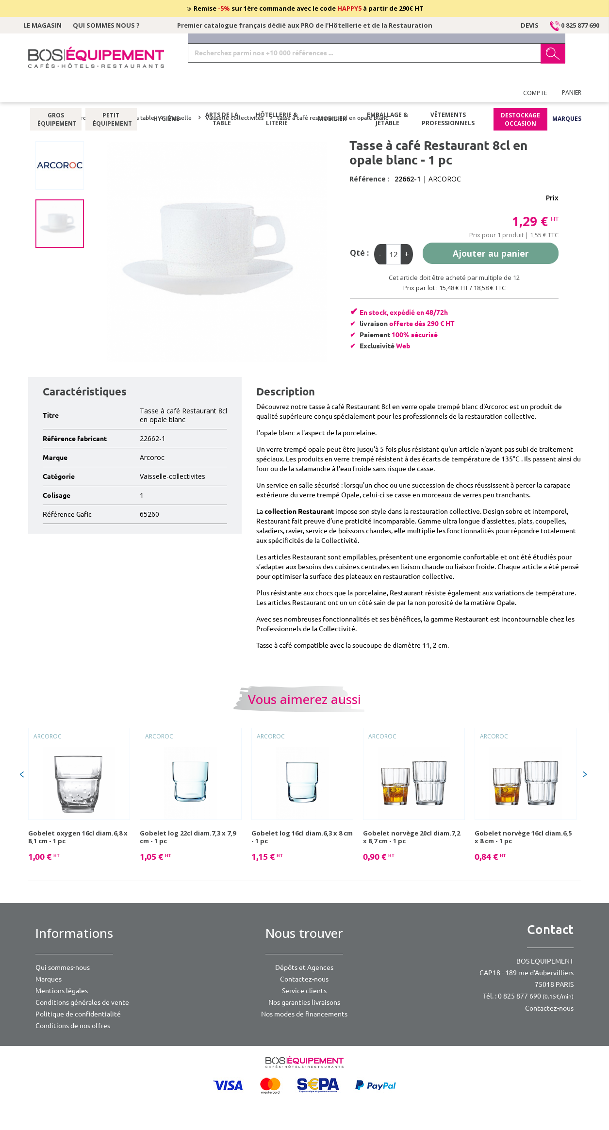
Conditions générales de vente (82, 1002)
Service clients (304, 991)
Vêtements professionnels (448, 94)
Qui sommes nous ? (106, 25)
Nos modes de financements (304, 1014)
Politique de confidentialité (78, 1014)
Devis (530, 25)
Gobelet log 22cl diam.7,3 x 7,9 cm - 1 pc (188, 837)
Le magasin (42, 25)
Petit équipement (111, 94)
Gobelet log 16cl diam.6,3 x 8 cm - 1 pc (302, 837)
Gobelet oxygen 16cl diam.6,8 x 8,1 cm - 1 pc (78, 837)
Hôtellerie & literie (277, 94)
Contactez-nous (304, 979)
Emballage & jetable (387, 94)
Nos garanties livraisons (304, 1002)
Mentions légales (61, 991)
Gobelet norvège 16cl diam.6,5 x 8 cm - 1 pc (523, 837)
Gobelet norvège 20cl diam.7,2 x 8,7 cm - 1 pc (411, 837)
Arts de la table (221, 94)
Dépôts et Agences (304, 967)
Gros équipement (55, 94)
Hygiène (166, 94)
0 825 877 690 (574, 25)
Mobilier (332, 94)
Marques (566, 94)
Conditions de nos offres (72, 1026)
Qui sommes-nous (62, 967)
